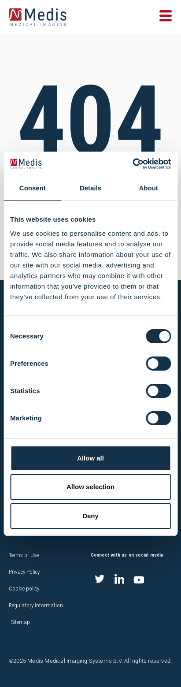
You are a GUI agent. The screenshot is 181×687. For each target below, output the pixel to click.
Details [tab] (90, 188)
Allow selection (90, 486)
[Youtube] (139, 580)
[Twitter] (99, 580)
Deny (90, 516)
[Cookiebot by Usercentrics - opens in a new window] (132, 164)
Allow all (90, 458)
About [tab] (148, 188)
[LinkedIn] (119, 580)
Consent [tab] (32, 188)
